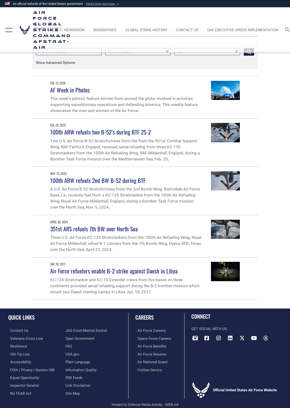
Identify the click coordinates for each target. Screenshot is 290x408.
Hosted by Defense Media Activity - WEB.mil (145, 403)
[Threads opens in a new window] (265, 338)
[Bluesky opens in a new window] (277, 336)
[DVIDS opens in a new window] (195, 338)
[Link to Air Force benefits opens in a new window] (149, 346)
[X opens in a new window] (242, 338)
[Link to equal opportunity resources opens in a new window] (22, 376)
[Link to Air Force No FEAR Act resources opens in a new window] (18, 391)
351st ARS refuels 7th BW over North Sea (94, 228)
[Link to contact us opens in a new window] (17, 330)
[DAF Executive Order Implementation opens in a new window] (243, 30)
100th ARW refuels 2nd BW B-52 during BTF (97, 180)
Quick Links (21, 317)
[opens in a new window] (18, 361)
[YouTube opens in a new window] (254, 338)
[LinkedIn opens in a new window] (230, 338)
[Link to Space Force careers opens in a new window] (152, 338)
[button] (103, 3)
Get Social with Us (209, 329)
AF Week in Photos (70, 89)
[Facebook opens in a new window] (206, 338)
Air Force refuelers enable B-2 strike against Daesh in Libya (113, 270)
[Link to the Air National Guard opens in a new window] (150, 361)
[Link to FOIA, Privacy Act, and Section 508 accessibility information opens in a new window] (30, 369)
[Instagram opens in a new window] (218, 338)
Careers (144, 317)
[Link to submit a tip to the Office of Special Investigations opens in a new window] (18, 353)
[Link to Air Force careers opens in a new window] (149, 330)
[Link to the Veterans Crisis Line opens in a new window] (24, 338)
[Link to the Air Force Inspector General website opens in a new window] (22, 384)
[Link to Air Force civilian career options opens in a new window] (147, 369)
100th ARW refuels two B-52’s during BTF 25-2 (100, 132)
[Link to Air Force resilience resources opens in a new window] (16, 346)
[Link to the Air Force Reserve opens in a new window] (149, 353)
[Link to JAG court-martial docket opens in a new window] (86, 330)
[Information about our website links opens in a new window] (78, 384)
